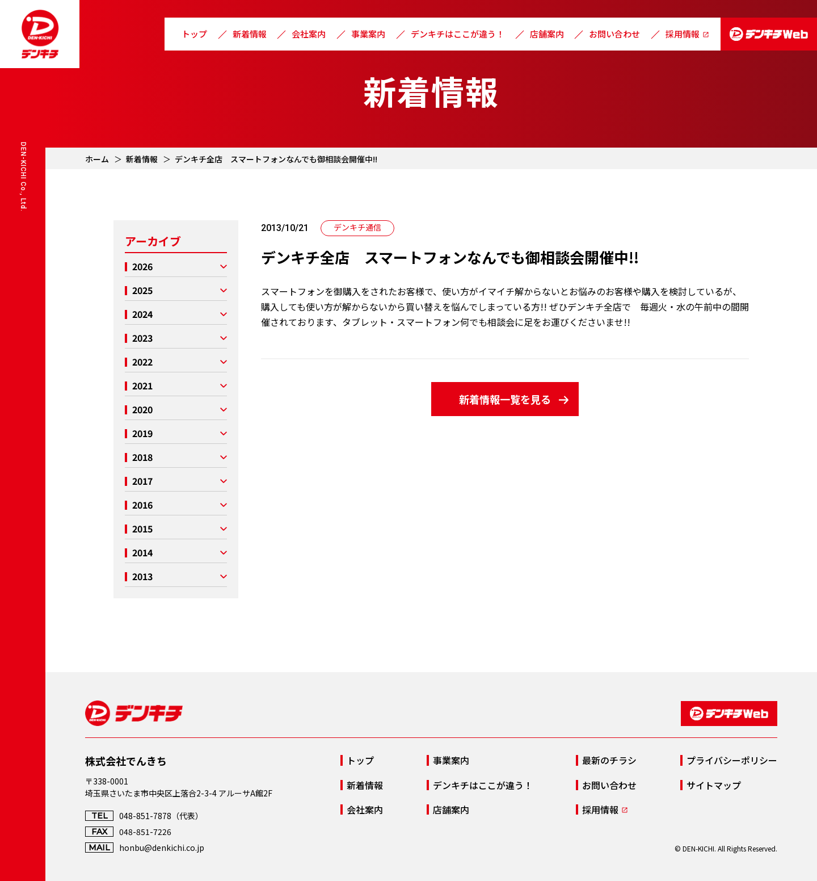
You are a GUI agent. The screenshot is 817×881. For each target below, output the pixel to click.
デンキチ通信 (357, 227)
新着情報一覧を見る (505, 399)
